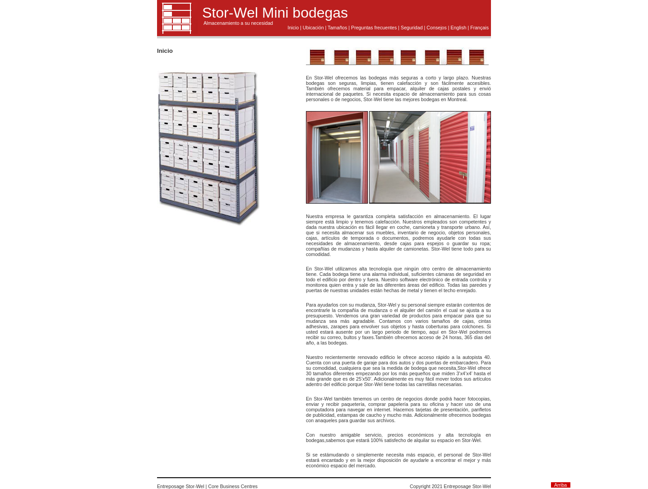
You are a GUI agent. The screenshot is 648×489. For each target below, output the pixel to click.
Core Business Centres (233, 486)
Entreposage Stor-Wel (180, 486)
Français (479, 27)
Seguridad (412, 27)
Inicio (293, 27)
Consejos (436, 27)
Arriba (560, 485)
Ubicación (313, 27)
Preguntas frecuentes (374, 27)
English (458, 27)
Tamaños (337, 27)
